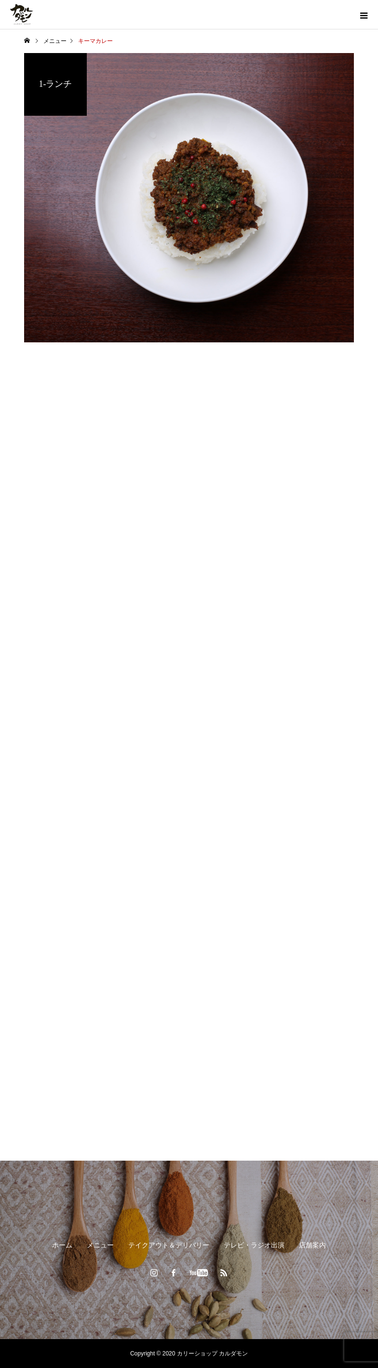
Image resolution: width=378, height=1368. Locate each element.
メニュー (100, 1245)
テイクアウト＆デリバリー (168, 1245)
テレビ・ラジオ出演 (254, 1245)
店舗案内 (312, 1245)
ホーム (62, 1245)
